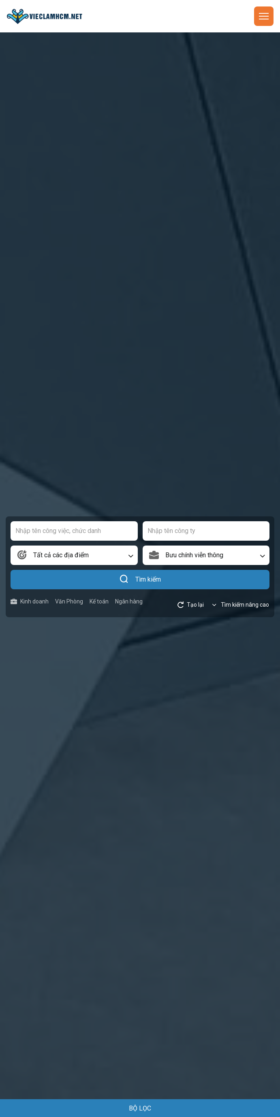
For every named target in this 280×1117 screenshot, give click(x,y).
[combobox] (74, 555)
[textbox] (74, 555)
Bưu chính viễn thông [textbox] (194, 555)
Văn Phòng (69, 601)
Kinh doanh (30, 601)
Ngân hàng (129, 601)
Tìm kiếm (140, 579)
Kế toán (99, 601)
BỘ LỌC (140, 1108)
